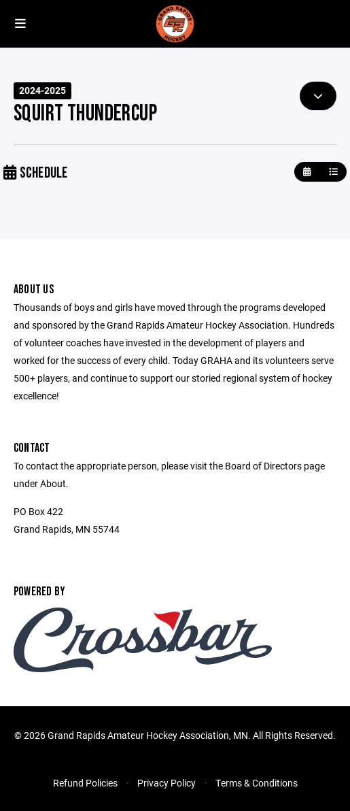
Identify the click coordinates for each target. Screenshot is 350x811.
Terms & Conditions (256, 782)
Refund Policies (85, 782)
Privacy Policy (166, 782)
